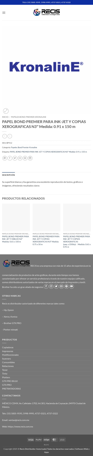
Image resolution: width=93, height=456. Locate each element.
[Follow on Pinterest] (66, 286)
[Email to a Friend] (20, 158)
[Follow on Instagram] (51, 286)
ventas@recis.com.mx (18, 420)
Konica (13, 316)
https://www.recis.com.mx (20, 426)
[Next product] (4, 136)
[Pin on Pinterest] (25, 158)
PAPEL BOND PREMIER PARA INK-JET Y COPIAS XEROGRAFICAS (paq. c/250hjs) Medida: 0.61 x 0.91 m (77, 241)
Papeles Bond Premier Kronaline (28, 117)
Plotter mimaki (10, 329)
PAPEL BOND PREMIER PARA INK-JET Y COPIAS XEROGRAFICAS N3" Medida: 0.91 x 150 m (48, 152)
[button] (4, 12)
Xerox (7, 316)
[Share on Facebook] (9, 158)
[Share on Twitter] (15, 158)
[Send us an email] (61, 286)
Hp (5, 310)
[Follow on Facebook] (46, 286)
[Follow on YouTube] (71, 286)
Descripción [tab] (8, 175)
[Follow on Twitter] (56, 286)
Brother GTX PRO (12, 323)
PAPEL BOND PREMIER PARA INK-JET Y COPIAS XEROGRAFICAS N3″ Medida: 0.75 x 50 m (46, 240)
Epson (11, 310)
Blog (46, 445)
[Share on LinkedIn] (30, 158)
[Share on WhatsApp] (4, 158)
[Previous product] (9, 136)
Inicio (5, 117)
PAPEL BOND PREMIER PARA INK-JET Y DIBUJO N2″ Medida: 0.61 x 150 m (15, 239)
